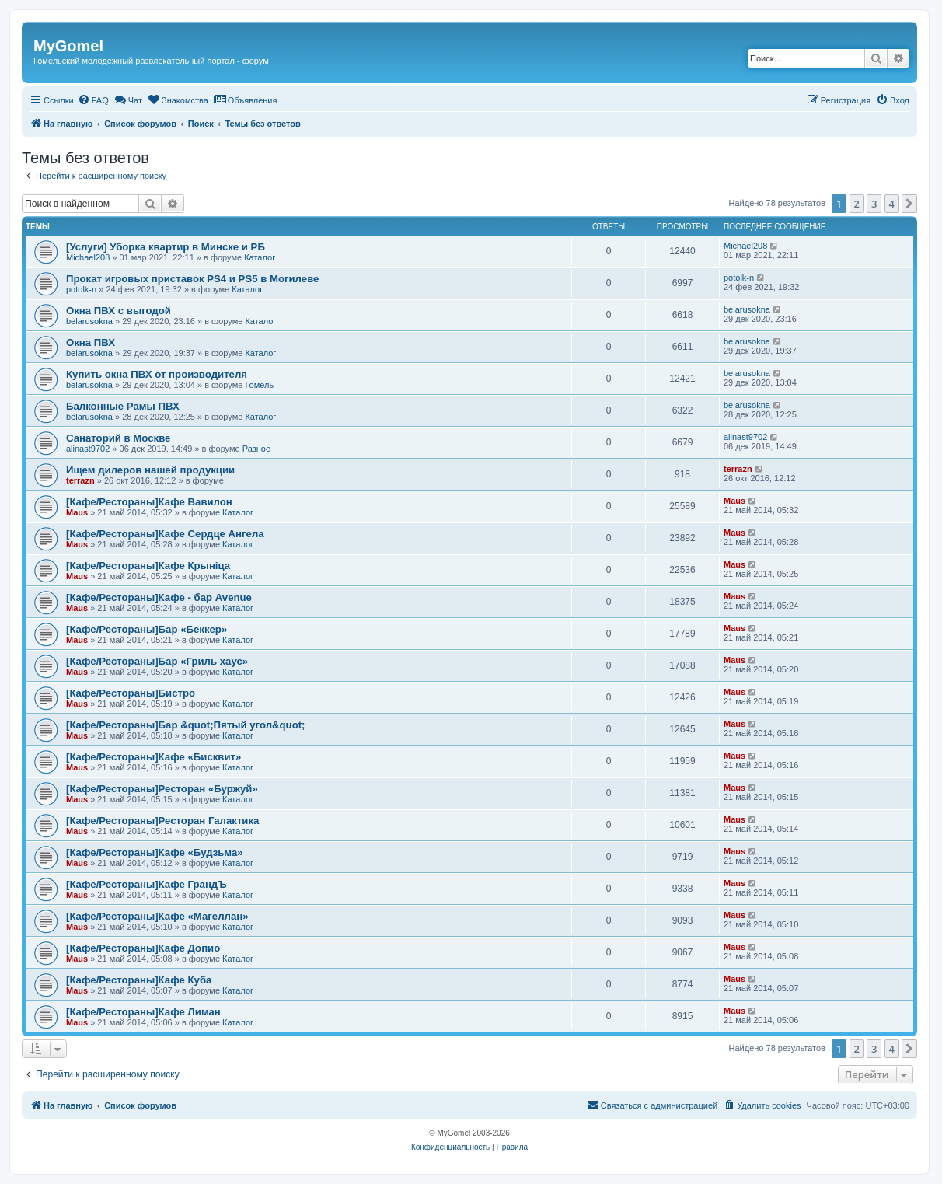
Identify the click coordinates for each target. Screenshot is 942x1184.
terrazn (80, 480)
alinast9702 (88, 448)
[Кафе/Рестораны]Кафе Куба (138, 980)
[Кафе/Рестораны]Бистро (130, 693)
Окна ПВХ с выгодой (118, 310)
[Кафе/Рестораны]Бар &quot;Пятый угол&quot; (185, 725)
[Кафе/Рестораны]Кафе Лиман (143, 1012)
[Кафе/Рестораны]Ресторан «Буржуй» (162, 789)
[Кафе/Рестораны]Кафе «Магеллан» (157, 916)
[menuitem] (93, 100)
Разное (256, 448)
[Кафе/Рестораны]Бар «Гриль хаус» (157, 661)
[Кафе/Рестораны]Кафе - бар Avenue (159, 597)
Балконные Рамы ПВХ (123, 406)
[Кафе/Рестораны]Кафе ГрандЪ (146, 884)
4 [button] (892, 204)
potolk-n (81, 289)
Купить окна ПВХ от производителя (156, 374)
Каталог (259, 257)
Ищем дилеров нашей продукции (150, 470)
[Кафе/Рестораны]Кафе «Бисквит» (153, 757)
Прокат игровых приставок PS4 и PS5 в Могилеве (192, 279)
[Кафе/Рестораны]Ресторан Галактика (162, 820)
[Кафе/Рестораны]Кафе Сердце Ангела (165, 534)
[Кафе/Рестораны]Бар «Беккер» (146, 629)
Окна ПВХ (90, 342)
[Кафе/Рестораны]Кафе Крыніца (148, 565)
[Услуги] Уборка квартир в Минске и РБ (165, 247)
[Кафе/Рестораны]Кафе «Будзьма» (154, 852)
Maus (77, 512)
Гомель (259, 384)
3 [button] (874, 204)
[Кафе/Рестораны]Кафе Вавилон (149, 502)
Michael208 (88, 257)
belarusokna (89, 321)
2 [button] (857, 204)
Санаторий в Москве (118, 438)
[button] (909, 203)
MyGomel (68, 45)
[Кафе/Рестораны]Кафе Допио (143, 948)
